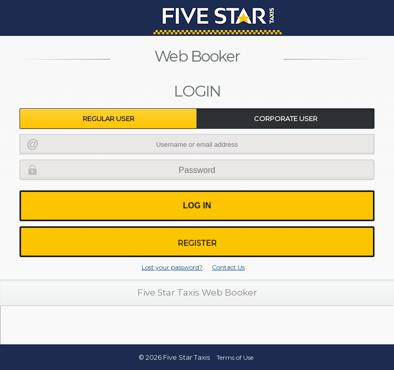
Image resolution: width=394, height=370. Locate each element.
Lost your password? (172, 267)
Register (197, 243)
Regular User (108, 118)
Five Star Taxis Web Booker (197, 292)
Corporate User (286, 118)
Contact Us (228, 267)
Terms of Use (234, 357)
